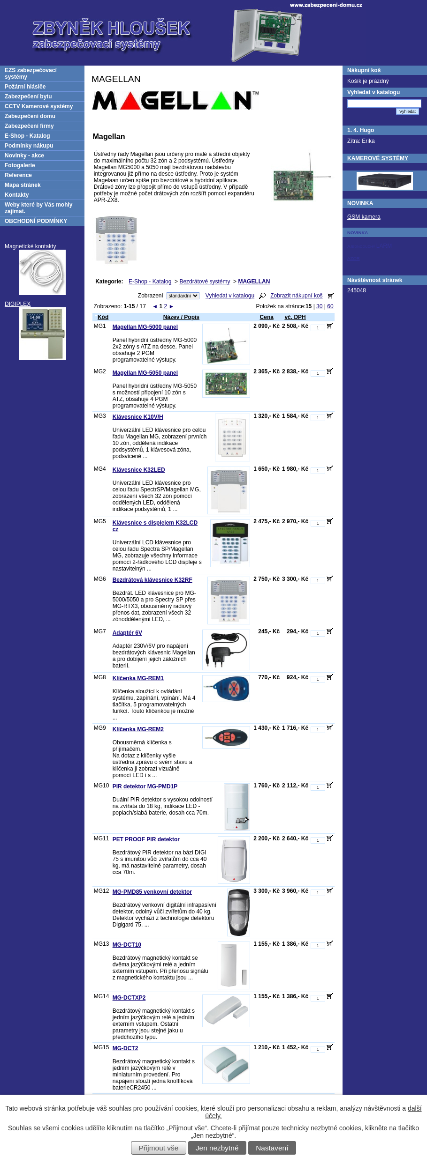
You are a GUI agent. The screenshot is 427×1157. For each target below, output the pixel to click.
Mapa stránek (23, 185)
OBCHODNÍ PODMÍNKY (36, 221)
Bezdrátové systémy (204, 281)
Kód (101, 317)
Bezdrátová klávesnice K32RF (152, 580)
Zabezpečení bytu (28, 96)
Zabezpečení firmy (29, 126)
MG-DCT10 (127, 945)
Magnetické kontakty (30, 246)
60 (330, 306)
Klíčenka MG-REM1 (138, 678)
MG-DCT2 (125, 1048)
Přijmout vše (159, 1148)
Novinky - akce (24, 155)
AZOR (353, 258)
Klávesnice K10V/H (138, 417)
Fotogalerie (20, 165)
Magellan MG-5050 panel (145, 373)
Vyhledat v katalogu (230, 295)
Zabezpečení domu (30, 116)
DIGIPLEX (17, 304)
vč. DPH (294, 317)
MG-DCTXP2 (129, 997)
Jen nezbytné (217, 1148)
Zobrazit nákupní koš (296, 295)
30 (319, 306)
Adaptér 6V (127, 633)
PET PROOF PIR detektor (146, 839)
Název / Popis (181, 317)
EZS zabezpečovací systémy (31, 73)
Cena (267, 317)
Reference (18, 175)
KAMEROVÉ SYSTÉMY (377, 158)
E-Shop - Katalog (150, 281)
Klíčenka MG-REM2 (138, 729)
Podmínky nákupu (29, 145)
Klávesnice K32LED (139, 470)
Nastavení (272, 1148)
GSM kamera (364, 217)
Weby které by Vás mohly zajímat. (39, 208)
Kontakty (17, 195)
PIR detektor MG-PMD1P (145, 786)
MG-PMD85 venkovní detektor (152, 892)
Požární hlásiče (25, 86)
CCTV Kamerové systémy (39, 106)
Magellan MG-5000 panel (145, 327)
